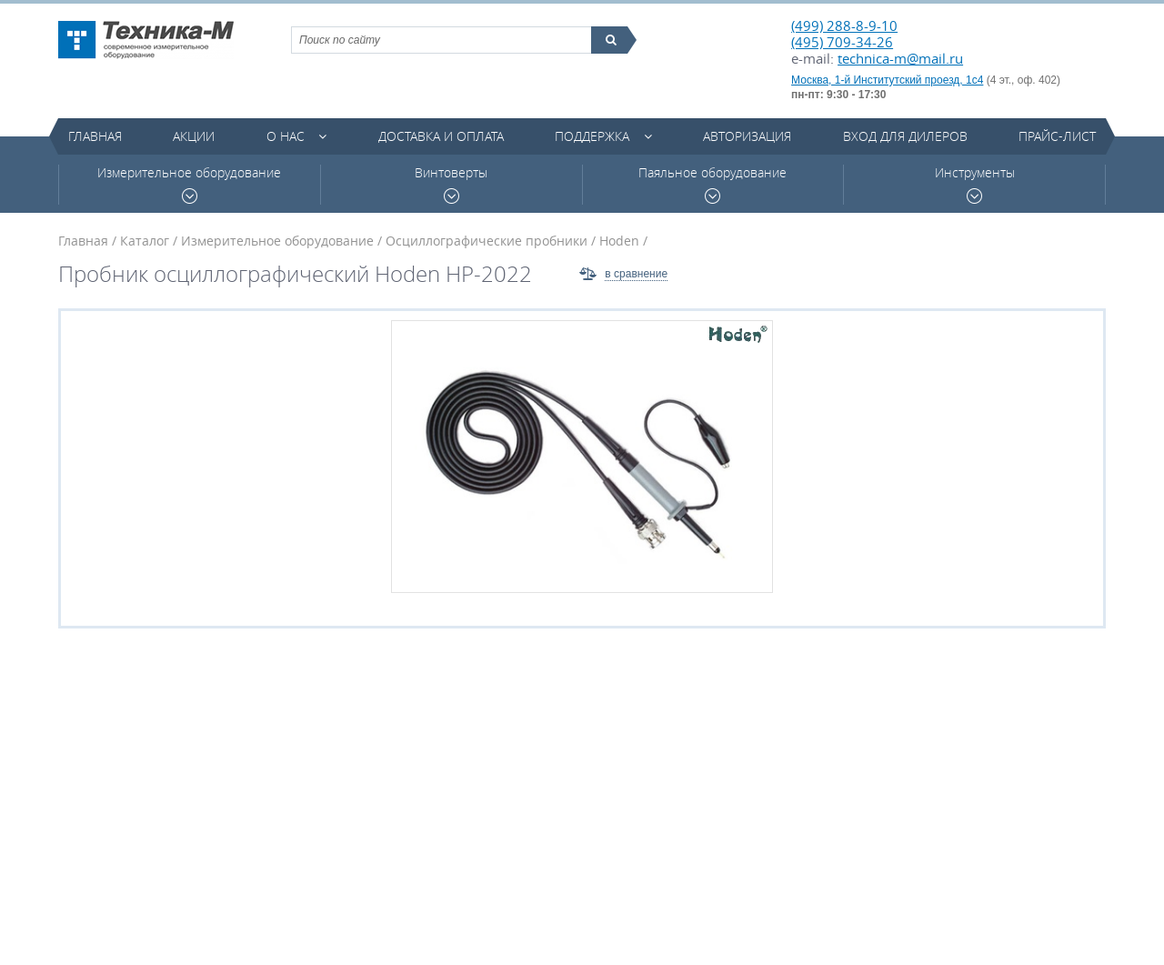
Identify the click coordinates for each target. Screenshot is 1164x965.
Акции (194, 136)
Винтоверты (451, 184)
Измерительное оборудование (189, 184)
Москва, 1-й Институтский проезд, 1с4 (887, 80)
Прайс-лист (1057, 136)
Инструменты (975, 184)
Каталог (144, 240)
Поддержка (592, 136)
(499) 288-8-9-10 (844, 25)
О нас (285, 136)
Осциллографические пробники (486, 240)
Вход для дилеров (905, 136)
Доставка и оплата (441, 136)
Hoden (619, 240)
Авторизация (747, 136)
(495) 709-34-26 (842, 42)
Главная (95, 136)
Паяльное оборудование (712, 184)
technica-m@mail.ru (900, 58)
